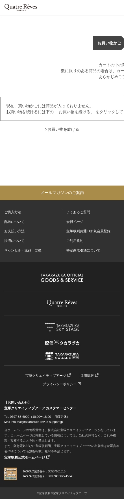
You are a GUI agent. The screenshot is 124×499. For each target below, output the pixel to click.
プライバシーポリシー (60, 384)
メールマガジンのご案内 (62, 192)
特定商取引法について (83, 250)
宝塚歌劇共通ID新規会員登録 (88, 231)
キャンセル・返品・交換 (23, 250)
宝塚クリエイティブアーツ (45, 376)
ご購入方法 (12, 212)
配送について (14, 222)
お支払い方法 (14, 231)
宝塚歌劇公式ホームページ (24, 457)
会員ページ (74, 222)
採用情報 (87, 376)
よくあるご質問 (78, 212)
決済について (14, 241)
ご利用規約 (74, 241)
